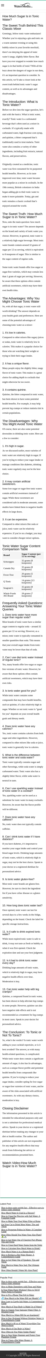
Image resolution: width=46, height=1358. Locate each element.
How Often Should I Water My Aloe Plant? (19, 1270)
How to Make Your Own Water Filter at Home (21, 1221)
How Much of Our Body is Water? (15, 1328)
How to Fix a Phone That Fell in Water (17, 1295)
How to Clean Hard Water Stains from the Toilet (21, 1245)
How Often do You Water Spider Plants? (18, 1332)
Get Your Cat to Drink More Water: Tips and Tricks (20, 1225)
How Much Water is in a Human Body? (18, 1251)
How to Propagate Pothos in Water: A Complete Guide (21, 1230)
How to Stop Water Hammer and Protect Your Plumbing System (20, 1336)
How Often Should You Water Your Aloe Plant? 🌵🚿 (21, 1236)
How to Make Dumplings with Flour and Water (21, 1286)
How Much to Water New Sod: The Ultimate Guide (20, 1266)
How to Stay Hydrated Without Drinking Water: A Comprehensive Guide (22, 1319)
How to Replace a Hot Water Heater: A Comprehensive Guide (17, 1256)
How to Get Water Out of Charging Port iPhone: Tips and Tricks (21, 1241)
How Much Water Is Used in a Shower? (18, 1213)
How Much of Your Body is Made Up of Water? (21, 1307)
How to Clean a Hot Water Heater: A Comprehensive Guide (16, 1341)
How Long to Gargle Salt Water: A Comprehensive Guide (22, 1302)
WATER (23, 1353)
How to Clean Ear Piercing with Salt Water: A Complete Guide (20, 1217)
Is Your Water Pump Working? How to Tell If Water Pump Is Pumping (20, 1291)
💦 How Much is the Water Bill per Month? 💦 (21, 1298)
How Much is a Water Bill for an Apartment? (20, 1315)
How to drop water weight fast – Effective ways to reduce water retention (22, 1209)
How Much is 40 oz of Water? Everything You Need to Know (21, 1324)
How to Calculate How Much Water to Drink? (20, 1248)
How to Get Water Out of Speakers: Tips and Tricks (20, 1261)
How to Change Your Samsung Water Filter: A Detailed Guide (21, 1311)
